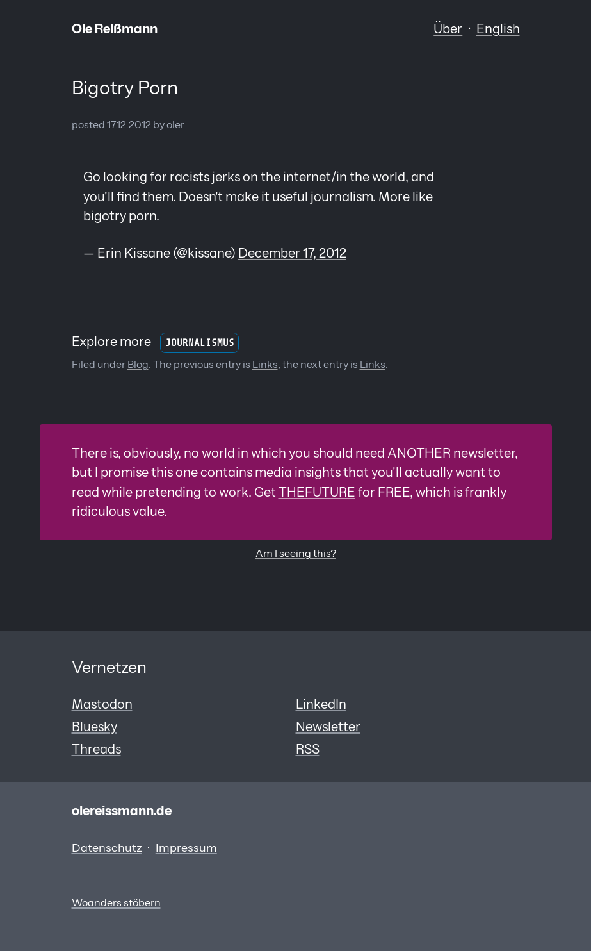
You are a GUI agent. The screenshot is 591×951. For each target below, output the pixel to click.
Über (447, 29)
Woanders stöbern (116, 903)
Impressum (186, 848)
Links (265, 364)
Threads (96, 749)
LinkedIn (321, 704)
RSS (308, 749)
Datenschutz (107, 848)
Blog (138, 364)
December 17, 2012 (292, 253)
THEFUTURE (317, 492)
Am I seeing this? (295, 553)
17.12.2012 (129, 125)
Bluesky (94, 726)
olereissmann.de (122, 810)
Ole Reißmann (115, 29)
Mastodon (102, 704)
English (498, 29)
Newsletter (328, 726)
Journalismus (199, 343)
